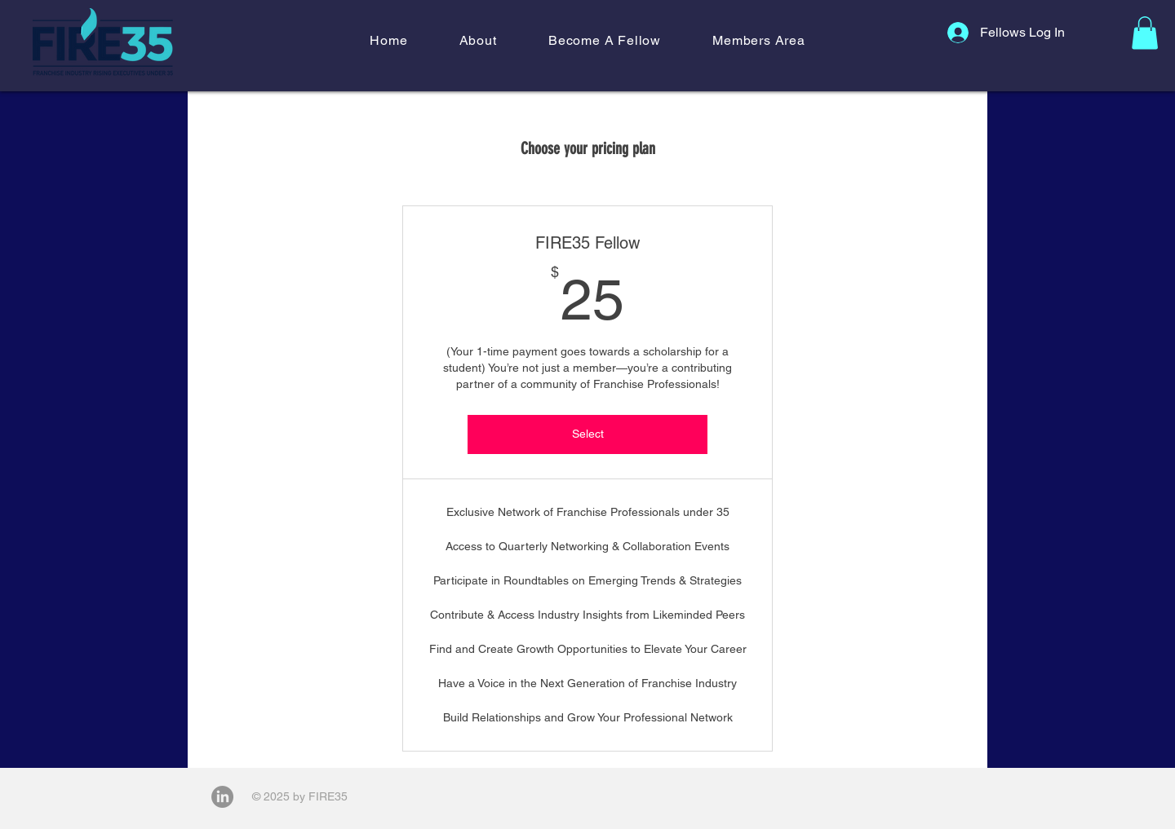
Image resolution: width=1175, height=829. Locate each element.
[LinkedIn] (222, 797)
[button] (478, 40)
